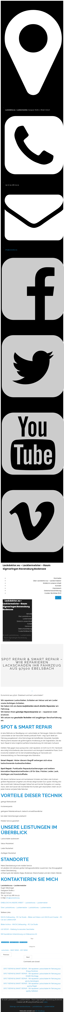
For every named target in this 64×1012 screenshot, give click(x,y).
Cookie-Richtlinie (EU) (52, 593)
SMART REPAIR (14, 942)
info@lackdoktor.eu (11, 250)
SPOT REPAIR (23, 942)
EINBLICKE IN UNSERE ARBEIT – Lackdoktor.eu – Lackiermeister (24, 903)
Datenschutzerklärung (52, 591)
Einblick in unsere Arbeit (52, 583)
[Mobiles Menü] (58, 597)
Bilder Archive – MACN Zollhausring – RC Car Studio (19, 924)
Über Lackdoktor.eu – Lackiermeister (47, 581)
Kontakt (58, 586)
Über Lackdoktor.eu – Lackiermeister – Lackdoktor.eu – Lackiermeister (26, 907)
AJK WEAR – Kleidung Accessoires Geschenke (17, 929)
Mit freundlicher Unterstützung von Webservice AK (19, 934)
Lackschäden (5, 942)
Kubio (45, 1002)
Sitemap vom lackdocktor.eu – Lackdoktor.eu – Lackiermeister (32, 1006)
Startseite (57, 578)
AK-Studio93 (40, 1011)
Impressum (57, 588)
